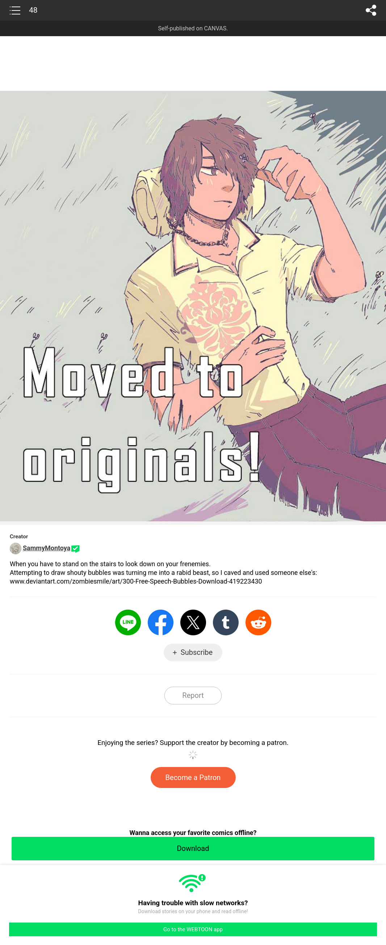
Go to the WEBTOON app (193, 929)
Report (193, 695)
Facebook (160, 622)
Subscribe (197, 652)
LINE (128, 622)
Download (193, 848)
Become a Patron (193, 777)
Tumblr (226, 622)
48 (33, 10)
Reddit (258, 622)
